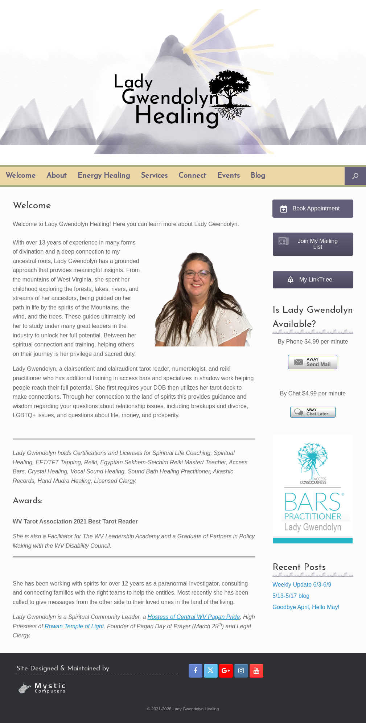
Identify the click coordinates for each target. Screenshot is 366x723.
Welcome (20, 176)
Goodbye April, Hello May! (306, 607)
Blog (258, 176)
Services (154, 176)
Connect (192, 176)
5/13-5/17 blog (290, 596)
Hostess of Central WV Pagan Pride (194, 617)
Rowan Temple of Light (74, 626)
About (56, 176)
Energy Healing (104, 176)
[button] (355, 176)
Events (228, 176)
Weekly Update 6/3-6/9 (301, 585)
